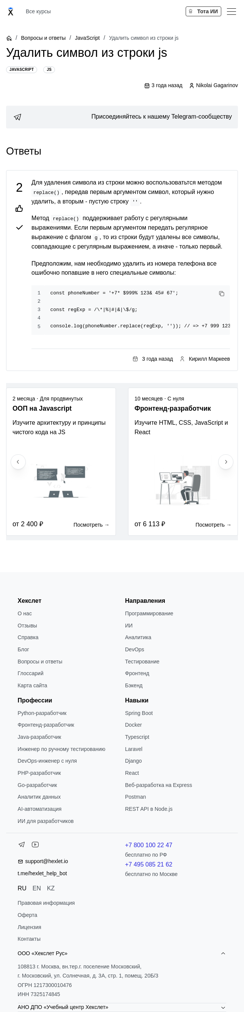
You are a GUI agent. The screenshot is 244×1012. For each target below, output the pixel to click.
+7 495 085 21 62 (148, 864)
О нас (25, 613)
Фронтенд (137, 673)
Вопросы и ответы (43, 38)
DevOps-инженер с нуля (47, 761)
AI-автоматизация (40, 809)
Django (133, 761)
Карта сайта (32, 685)
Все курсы (38, 11)
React (132, 773)
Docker (133, 725)
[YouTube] (35, 846)
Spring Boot (139, 713)
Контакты (29, 939)
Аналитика (138, 637)
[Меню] (231, 11)
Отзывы (27, 626)
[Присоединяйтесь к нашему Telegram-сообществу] (122, 117)
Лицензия (29, 927)
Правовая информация (46, 903)
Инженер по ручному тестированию (61, 749)
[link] (122, 117)
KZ (51, 888)
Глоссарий (31, 673)
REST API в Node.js (148, 809)
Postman (135, 797)
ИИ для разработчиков (46, 821)
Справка (28, 637)
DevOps (134, 649)
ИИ (129, 626)
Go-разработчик (37, 785)
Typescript (137, 737)
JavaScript (87, 38)
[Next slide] (225, 461)
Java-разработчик (39, 737)
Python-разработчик (42, 713)
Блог (23, 649)
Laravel (133, 749)
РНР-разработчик (39, 773)
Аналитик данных (39, 797)
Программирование (149, 613)
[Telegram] (21, 846)
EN (37, 888)
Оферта (28, 915)
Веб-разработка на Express (158, 785)
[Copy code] (221, 293)
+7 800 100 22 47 (148, 845)
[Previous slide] (18, 461)
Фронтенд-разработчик (46, 725)
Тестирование (142, 662)
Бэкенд (133, 685)
